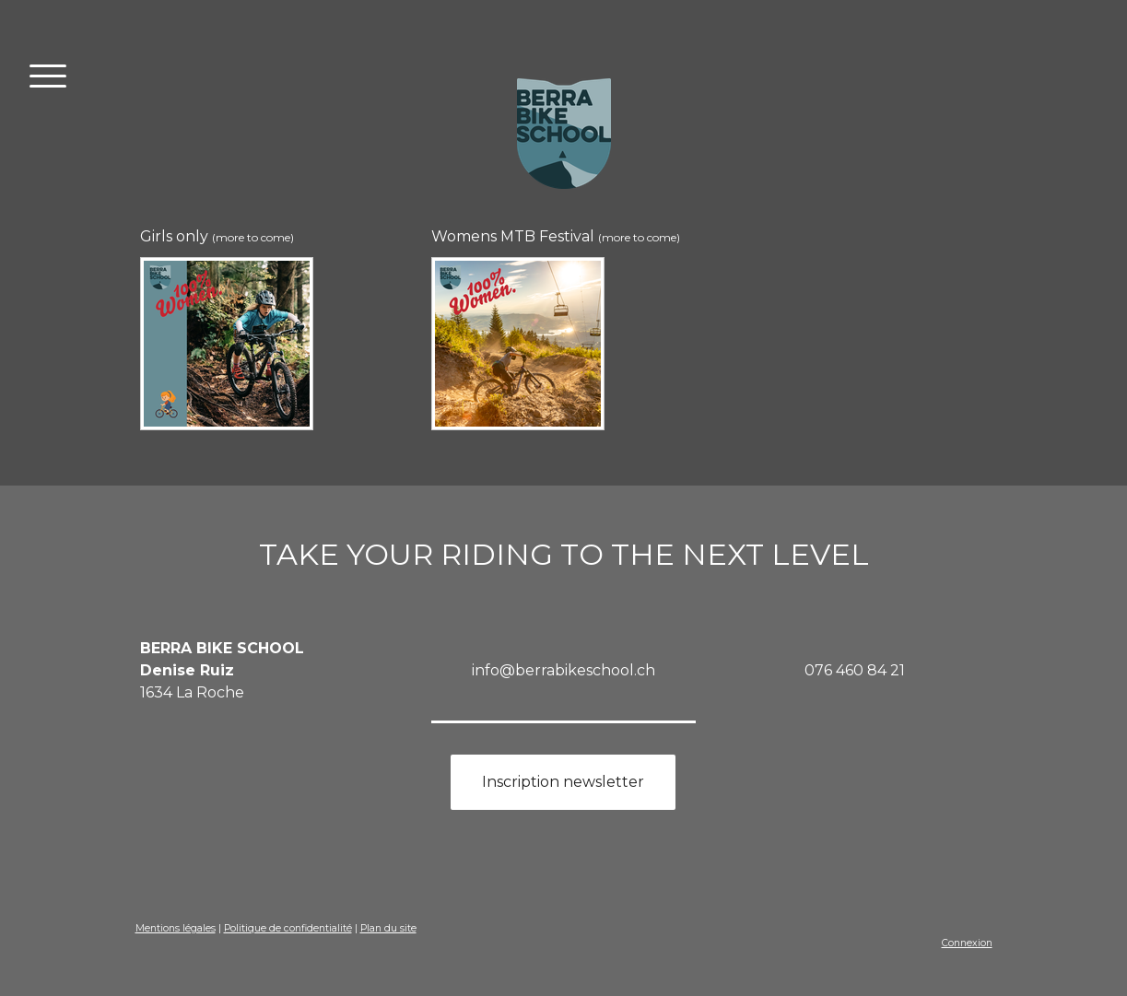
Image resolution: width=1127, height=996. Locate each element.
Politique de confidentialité (288, 928)
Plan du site (388, 928)
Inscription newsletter (563, 782)
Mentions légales (175, 928)
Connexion (967, 943)
